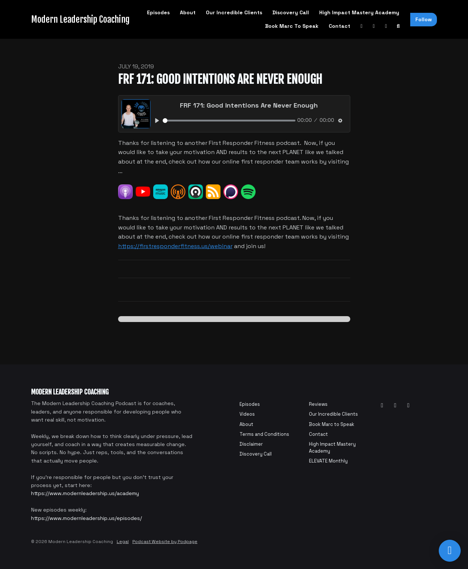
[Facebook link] (374, 26)
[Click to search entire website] (398, 26)
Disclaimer (251, 444)
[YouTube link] (361, 26)
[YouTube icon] (382, 405)
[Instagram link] (386, 26)
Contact (339, 26)
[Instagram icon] (408, 405)
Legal (123, 541)
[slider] (229, 120)
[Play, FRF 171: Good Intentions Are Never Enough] (157, 120)
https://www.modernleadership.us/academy (85, 493)
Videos (247, 414)
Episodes (158, 12)
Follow (423, 19)
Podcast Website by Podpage (164, 541)
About (188, 12)
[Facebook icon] (395, 405)
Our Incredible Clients (234, 12)
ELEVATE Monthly (328, 461)
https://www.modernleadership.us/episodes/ (86, 518)
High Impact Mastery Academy (359, 12)
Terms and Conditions (264, 434)
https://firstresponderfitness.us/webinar (175, 246)
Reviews (318, 404)
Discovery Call (290, 12)
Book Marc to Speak (291, 26)
